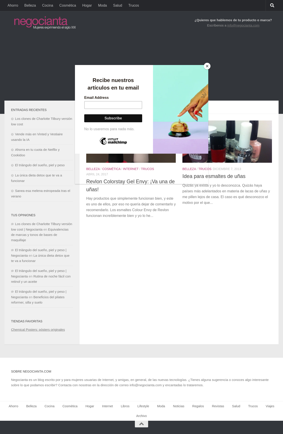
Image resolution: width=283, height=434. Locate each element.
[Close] (207, 66)
